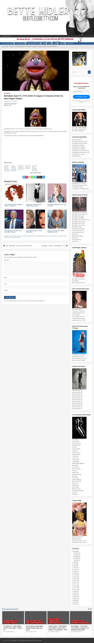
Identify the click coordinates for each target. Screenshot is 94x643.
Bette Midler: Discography (78, 216)
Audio (16, 620)
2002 (74, 604)
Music (39, 43)
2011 (74, 587)
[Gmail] (29, 176)
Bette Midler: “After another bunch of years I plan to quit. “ (21, 168)
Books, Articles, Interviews (78, 228)
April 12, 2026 (74, 631)
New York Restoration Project (79, 358)
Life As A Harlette (76, 469)
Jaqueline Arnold (76, 454)
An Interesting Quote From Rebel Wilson (28, 167)
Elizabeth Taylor (63, 236)
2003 (74, 602)
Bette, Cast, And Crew (77, 537)
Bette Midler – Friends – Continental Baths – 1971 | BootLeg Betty (34, 168)
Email (5, 284)
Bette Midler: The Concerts (78, 223)
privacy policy (86, 100)
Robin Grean (75, 483)
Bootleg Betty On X (76, 156)
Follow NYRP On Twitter (77, 356)
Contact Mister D (70, 43)
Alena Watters (75, 439)
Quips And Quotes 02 (77, 392)
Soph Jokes (75, 241)
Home (4, 43)
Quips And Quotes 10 (77, 406)
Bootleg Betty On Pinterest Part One (80, 150)
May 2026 (76, 553)
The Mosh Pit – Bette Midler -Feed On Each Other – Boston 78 (12, 628)
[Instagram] (35, 176)
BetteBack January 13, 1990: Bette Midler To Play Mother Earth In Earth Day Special (7, 168)
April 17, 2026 (29, 631)
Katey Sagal (75, 465)
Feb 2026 (76, 558)
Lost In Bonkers (76, 314)
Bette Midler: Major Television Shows (81, 219)
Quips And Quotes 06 (77, 399)
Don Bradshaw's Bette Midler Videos (80, 188)
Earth (58, 236)
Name (5, 277)
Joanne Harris (75, 458)
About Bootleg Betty (77, 139)
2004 (74, 600)
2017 (74, 576)
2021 (74, 569)
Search (89, 72)
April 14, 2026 (51, 631)
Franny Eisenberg (76, 449)
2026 (74, 551)
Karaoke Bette (75, 281)
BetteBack (7, 93)
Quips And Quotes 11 (77, 408)
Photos (50, 43)
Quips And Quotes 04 (77, 396)
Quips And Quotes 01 (77, 390)
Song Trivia (74, 238)
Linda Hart (74, 470)
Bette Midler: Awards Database (79, 127)
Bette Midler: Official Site (78, 131)
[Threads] (41, 176)
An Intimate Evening (9, 620)
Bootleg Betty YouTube (77, 187)
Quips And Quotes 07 (77, 401)
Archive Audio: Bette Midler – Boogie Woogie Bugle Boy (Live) (35, 628)
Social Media (62, 43)
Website (6, 290)
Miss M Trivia (75, 234)
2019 (74, 573)
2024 (74, 564)
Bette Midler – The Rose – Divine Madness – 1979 (53, 245)
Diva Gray (74, 447)
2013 (74, 584)
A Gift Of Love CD (75, 620)
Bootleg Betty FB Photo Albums (79, 143)
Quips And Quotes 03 (77, 394)
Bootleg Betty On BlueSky (78, 145)
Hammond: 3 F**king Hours (78, 311)
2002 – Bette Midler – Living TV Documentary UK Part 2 (19, 245)
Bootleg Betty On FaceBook (78, 147)
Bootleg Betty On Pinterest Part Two (80, 152)
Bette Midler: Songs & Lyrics (78, 221)
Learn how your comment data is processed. (34, 300)
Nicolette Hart (75, 478)
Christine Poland (76, 445)
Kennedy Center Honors (78, 232)
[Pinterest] (26, 176)
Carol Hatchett (75, 441)
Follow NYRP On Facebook (78, 354)
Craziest (54, 236)
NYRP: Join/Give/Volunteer (78, 360)
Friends (14, 135)
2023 (74, 566)
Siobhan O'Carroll (76, 489)
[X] (38, 176)
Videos (44, 43)
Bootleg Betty (14, 640)
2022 (74, 567)
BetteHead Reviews (76, 538)
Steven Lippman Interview (78, 316)
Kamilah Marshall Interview (78, 313)
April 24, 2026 (6, 631)
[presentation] (89, 609)
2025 (74, 562)
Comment (7, 260)
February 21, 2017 (8, 101)
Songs (27, 622)
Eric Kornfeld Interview (77, 309)
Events (55, 43)
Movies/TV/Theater (9, 43)
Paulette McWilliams (77, 479)
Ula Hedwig (74, 494)
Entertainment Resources (78, 230)
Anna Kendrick (29, 236)
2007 (74, 595)
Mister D (15, 101)
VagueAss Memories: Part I (78, 318)
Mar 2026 (76, 556)
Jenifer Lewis (75, 456)
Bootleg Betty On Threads (78, 154)
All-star (8, 236)
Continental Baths (53, 620)
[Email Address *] (81, 91)
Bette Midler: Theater (77, 227)
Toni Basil (74, 492)
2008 (74, 593)
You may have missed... (11, 609)
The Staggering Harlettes (78, 490)
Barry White (36, 236)
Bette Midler (7, 129)
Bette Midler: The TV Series (78, 183)
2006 (74, 596)
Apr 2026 (76, 555)
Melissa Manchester (77, 474)
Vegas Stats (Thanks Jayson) (79, 542)
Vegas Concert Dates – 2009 (79, 540)
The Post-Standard (16, 237)
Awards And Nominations (32, 43)
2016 (74, 578)
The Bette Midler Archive (37, 622)
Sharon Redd (75, 485)
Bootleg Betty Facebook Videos (79, 185)
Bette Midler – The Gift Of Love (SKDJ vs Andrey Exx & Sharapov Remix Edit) (80, 628)
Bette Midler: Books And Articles (79, 214)
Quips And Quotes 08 (77, 403)
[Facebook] (24, 176)
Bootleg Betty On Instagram (78, 149)
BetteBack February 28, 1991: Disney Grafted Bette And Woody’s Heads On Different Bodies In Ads (14, 168)
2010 (74, 589)
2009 (74, 591)
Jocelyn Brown (75, 459)
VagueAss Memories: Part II (79, 320)
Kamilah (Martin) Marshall (78, 463)
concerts (13, 622)
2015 (74, 580)
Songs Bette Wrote (76, 239)
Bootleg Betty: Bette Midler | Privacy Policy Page (30, 640)
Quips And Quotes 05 (77, 397)
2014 (74, 582)
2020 (74, 571)
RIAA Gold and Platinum (77, 236)
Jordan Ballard (75, 461)
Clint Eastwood (48, 236)
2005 (74, 598)
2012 (74, 586)
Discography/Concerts (21, 43)
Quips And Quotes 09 (77, 405)
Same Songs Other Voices (78, 282)
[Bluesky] (43, 176)
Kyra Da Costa (75, 467)
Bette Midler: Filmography (78, 218)
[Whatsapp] (32, 176)
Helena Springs (75, 452)
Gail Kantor (74, 450)
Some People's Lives (83, 622)
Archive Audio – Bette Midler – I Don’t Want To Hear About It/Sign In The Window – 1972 (58, 628)
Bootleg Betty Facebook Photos (79, 141)
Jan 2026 (76, 560)
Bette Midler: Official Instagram (79, 129)
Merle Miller (75, 476)
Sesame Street (48, 129)
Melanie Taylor (75, 472)
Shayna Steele (75, 487)
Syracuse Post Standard (10, 103)
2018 (74, 575)
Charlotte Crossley (76, 443)
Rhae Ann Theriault (76, 481)
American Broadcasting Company (18, 236)
